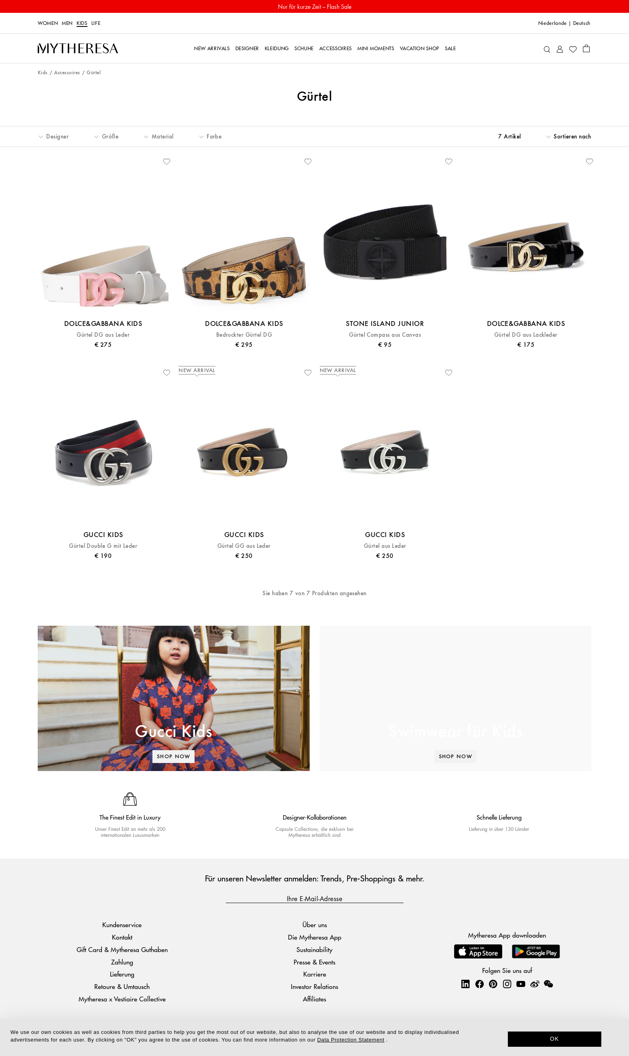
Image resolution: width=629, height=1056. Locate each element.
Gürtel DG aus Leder (103, 335)
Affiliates (314, 998)
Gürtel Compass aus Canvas (385, 335)
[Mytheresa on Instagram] (507, 984)
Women (48, 23)
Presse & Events (314, 961)
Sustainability (314, 949)
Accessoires (67, 72)
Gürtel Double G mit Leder (103, 546)
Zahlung (122, 961)
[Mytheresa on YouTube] (521, 984)
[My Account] (559, 48)
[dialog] (314, 1037)
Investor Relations (314, 986)
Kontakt (122, 937)
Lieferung (122, 974)
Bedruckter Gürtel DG (244, 335)
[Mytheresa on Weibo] (535, 984)
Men (67, 23)
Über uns (314, 924)
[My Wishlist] (573, 48)
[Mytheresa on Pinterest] (493, 984)
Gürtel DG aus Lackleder (526, 335)
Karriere (314, 974)
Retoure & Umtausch (122, 986)
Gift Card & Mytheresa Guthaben (122, 949)
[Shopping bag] (586, 48)
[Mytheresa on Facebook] (479, 984)
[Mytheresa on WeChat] (548, 984)
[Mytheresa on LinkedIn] (465, 984)
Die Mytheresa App (314, 937)
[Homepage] (78, 48)
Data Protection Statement (350, 1040)
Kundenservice (122, 924)
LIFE (96, 23)
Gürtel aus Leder (385, 546)
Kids (82, 23)
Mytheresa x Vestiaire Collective (122, 998)
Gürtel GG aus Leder (244, 546)
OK (554, 1039)
